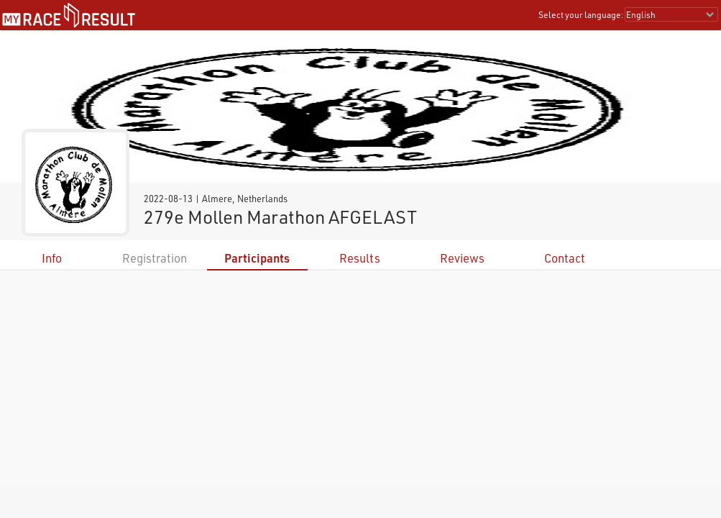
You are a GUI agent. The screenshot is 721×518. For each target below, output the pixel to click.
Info (52, 257)
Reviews (462, 257)
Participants (257, 257)
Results (359, 257)
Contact (564, 257)
